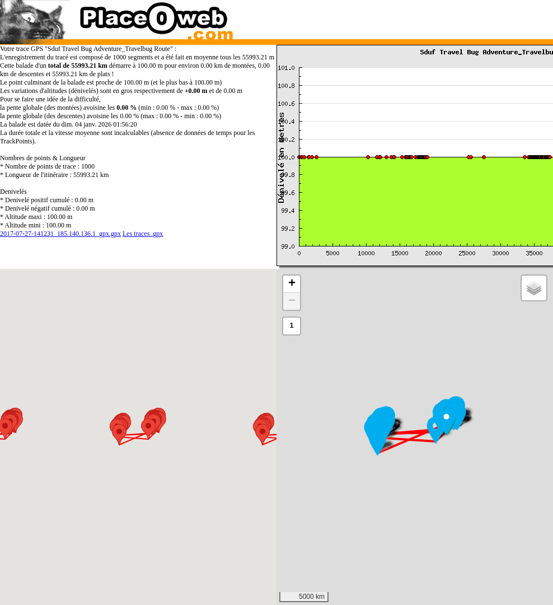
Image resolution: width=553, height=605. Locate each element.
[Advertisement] (407, 17)
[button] (446, 421)
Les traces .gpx (143, 234)
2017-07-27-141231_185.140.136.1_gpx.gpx (60, 234)
